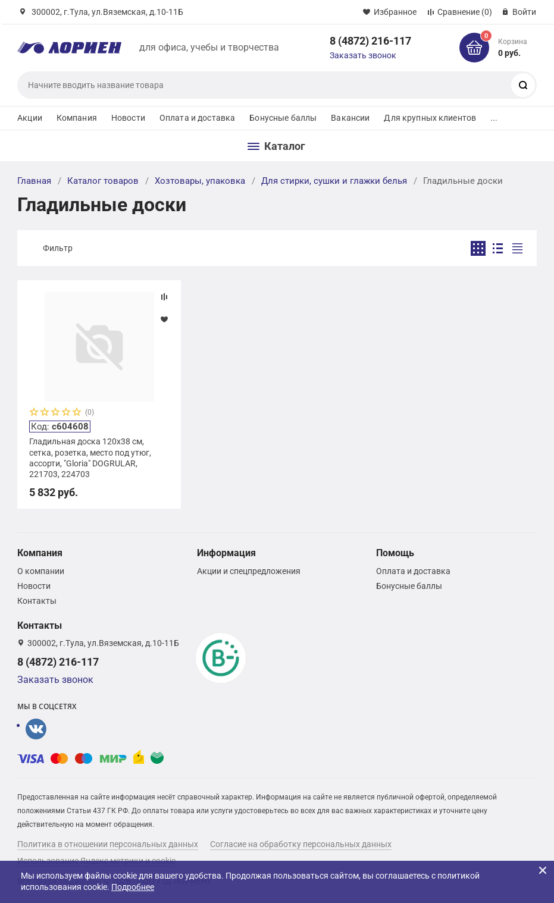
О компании (40, 571)
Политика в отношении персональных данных (107, 844)
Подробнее (132, 887)
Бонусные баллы (283, 118)
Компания (77, 118)
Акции (29, 118)
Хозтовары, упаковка (200, 180)
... (493, 118)
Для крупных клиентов (430, 118)
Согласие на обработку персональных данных (301, 844)
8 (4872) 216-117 (370, 41)
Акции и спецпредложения (249, 571)
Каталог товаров (103, 180)
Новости (128, 118)
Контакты (37, 601)
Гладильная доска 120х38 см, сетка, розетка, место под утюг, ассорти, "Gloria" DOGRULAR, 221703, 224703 (90, 458)
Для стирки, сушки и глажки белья (334, 180)
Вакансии (350, 118)
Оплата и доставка (197, 118)
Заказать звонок (363, 55)
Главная (34, 180)
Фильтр (58, 248)
